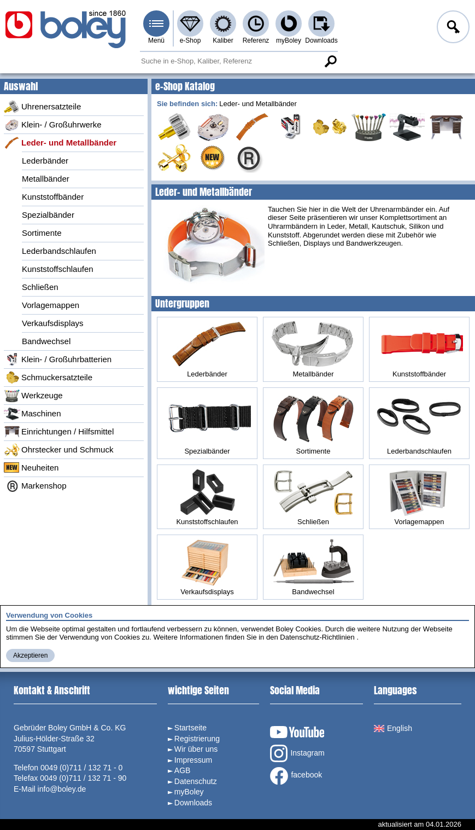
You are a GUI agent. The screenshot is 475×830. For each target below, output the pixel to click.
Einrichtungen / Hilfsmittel (59, 431)
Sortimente (42, 232)
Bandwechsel (46, 341)
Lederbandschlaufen (59, 251)
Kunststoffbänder (53, 196)
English (393, 728)
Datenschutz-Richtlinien (317, 637)
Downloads (321, 40)
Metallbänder (45, 178)
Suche (330, 61)
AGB (182, 770)
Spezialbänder (48, 214)
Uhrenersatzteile (42, 106)
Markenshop (35, 485)
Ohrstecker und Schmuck (58, 449)
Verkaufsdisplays (53, 323)
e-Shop (190, 40)
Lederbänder (45, 160)
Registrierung (197, 738)
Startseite (190, 727)
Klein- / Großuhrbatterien (58, 359)
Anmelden (452, 28)
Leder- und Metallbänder (60, 142)
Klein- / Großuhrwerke (53, 124)
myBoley (288, 40)
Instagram (297, 753)
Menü (156, 40)
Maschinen (32, 413)
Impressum (193, 760)
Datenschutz (195, 781)
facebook (296, 776)
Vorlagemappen (50, 305)
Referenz (256, 40)
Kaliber (223, 40)
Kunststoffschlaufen (57, 269)
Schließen (40, 287)
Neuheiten (31, 467)
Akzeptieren (30, 655)
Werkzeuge (33, 395)
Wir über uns (196, 749)
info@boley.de (62, 789)
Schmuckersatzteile (48, 377)
